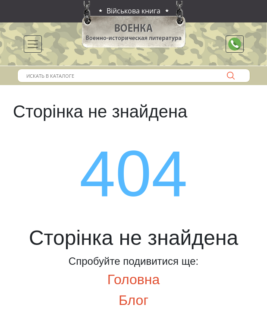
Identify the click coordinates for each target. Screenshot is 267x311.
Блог (133, 300)
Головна (133, 279)
